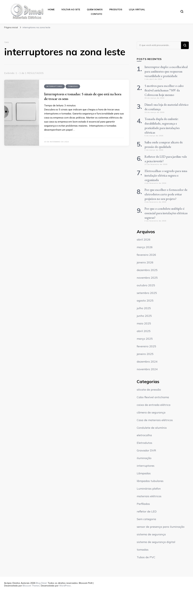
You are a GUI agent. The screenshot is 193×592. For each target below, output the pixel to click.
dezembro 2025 (147, 270)
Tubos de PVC (146, 557)
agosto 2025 (145, 300)
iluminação (144, 458)
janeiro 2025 (145, 354)
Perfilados (143, 504)
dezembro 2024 (147, 361)
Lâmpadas (144, 473)
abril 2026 (143, 239)
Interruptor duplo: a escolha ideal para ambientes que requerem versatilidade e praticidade (166, 71)
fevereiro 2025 (146, 346)
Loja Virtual (137, 9)
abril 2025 (143, 331)
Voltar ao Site (70, 9)
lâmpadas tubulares (150, 481)
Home (51, 9)
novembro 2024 (147, 369)
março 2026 (145, 247)
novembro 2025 (147, 277)
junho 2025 (144, 316)
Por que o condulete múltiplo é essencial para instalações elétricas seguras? (166, 213)
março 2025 (145, 338)
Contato (96, 14)
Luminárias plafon (149, 488)
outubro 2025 (146, 285)
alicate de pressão (149, 389)
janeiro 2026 (145, 262)
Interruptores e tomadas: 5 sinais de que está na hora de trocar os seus (82, 96)
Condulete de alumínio (152, 427)
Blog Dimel (41, 583)
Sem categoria (146, 519)
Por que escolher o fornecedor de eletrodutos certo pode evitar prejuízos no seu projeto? (166, 194)
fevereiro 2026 (146, 255)
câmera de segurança (151, 412)
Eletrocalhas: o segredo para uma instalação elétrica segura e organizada (166, 175)
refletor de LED (147, 511)
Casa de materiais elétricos (155, 420)
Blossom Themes (31, 585)
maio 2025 (144, 323)
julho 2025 (144, 308)
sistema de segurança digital (156, 542)
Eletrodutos (144, 443)
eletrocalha (144, 435)
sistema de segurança (151, 534)
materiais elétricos (149, 496)
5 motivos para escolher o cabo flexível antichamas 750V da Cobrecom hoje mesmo (164, 90)
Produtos (115, 9)
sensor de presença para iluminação (160, 526)
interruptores (54, 86)
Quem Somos (94, 9)
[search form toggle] (182, 11)
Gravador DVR (146, 450)
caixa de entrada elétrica (153, 405)
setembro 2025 (147, 293)
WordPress (65, 585)
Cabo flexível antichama (153, 397)
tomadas (73, 86)
